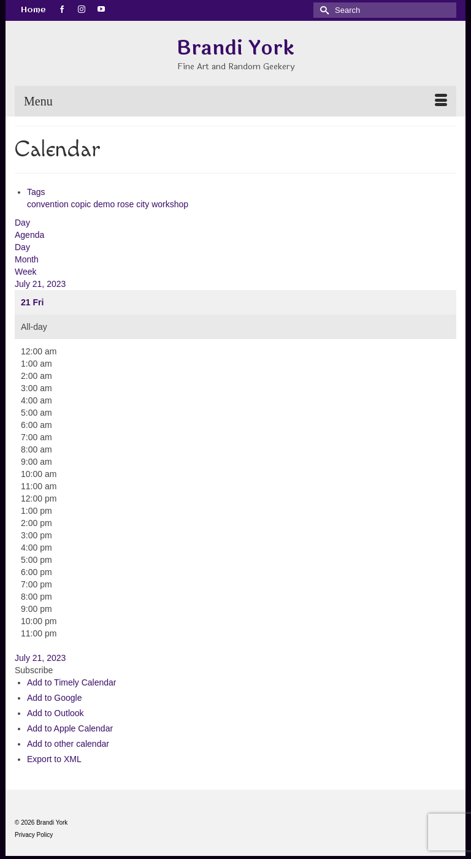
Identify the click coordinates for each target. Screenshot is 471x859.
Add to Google (54, 698)
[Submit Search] (322, 10)
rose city (134, 204)
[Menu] (235, 101)
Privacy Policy (34, 834)
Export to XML (54, 759)
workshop (169, 204)
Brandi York (235, 48)
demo (105, 204)
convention (49, 204)
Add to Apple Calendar (70, 728)
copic (82, 204)
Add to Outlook (55, 713)
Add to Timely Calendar (72, 682)
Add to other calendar (68, 744)
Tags (36, 192)
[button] (34, 670)
